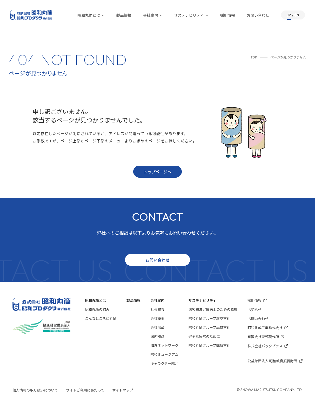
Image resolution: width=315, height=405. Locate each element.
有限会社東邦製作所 (266, 336)
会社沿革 (157, 327)
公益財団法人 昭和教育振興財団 (275, 361)
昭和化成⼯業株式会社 (268, 327)
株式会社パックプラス (268, 346)
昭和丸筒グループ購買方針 (209, 345)
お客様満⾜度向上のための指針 (213, 309)
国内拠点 (157, 336)
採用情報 (227, 15)
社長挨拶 (157, 309)
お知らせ (255, 309)
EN (296, 15)
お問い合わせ (258, 15)
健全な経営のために (204, 336)
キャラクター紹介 (164, 363)
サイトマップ (122, 390)
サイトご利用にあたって (85, 390)
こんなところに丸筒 (100, 318)
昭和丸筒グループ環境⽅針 (209, 318)
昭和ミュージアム (164, 354)
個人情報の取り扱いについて (35, 390)
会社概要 (157, 318)
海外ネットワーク (164, 345)
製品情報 (124, 15)
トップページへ (158, 172)
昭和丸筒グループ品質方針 (209, 327)
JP (289, 15)
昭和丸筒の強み (97, 309)
